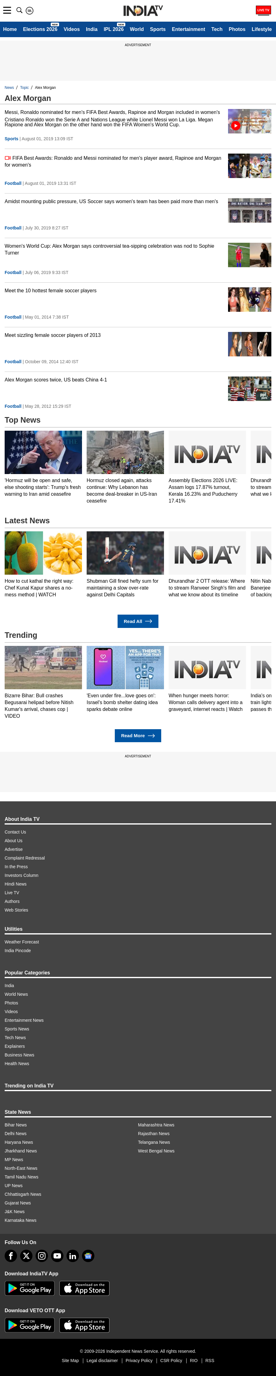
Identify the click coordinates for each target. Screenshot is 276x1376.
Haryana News (19, 1142)
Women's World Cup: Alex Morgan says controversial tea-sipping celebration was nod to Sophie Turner (109, 249)
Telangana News (154, 1142)
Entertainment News (24, 1020)
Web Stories (16, 910)
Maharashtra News (156, 1124)
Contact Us (15, 832)
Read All (138, 621)
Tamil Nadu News (21, 1176)
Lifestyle (262, 29)
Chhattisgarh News (23, 1194)
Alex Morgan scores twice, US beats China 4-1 (56, 379)
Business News (19, 1054)
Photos (237, 29)
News (9, 87)
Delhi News (16, 1133)
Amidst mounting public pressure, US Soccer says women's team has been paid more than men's (111, 201)
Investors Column (21, 875)
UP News (14, 1185)
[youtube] (57, 1256)
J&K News (15, 1211)
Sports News (17, 1028)
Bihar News (16, 1124)
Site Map (70, 1360)
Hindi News (16, 884)
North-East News (21, 1168)
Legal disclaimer (102, 1360)
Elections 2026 (40, 29)
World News (16, 994)
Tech (216, 29)
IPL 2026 (114, 29)
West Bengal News (156, 1150)
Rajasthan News (154, 1133)
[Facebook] (11, 1256)
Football (13, 183)
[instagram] (42, 1256)
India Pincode (18, 950)
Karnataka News (21, 1220)
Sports (158, 29)
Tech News (15, 1037)
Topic (24, 87)
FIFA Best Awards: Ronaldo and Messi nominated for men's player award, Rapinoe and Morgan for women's (113, 161)
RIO (194, 1360)
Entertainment (188, 29)
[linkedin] (73, 1256)
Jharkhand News (21, 1150)
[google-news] (88, 1256)
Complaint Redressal (25, 858)
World (137, 29)
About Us (14, 840)
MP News (14, 1159)
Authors (12, 901)
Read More (138, 735)
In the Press (16, 866)
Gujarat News (18, 1202)
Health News (17, 1063)
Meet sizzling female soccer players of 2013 (53, 335)
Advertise (14, 849)
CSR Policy (171, 1360)
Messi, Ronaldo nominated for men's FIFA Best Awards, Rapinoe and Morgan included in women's (112, 112)
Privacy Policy (139, 1360)
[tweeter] (26, 1256)
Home (10, 29)
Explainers (15, 1046)
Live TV (12, 892)
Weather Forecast (22, 941)
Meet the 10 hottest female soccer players (51, 290)
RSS (209, 1360)
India (91, 29)
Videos (72, 29)
